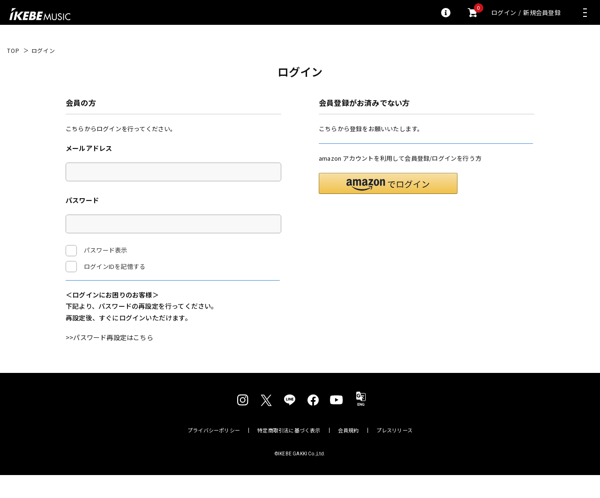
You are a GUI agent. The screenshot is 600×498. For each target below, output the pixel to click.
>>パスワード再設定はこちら (109, 360)
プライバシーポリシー (214, 453)
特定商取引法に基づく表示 (289, 453)
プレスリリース (394, 453)
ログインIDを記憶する (114, 266)
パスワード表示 (96, 250)
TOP (13, 50)
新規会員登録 (542, 12)
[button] (388, 206)
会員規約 (348, 453)
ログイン (503, 12)
